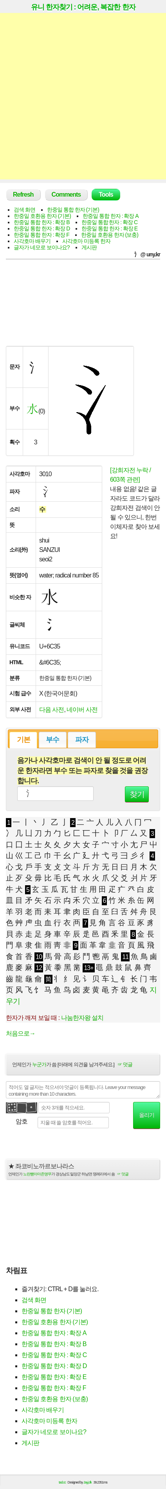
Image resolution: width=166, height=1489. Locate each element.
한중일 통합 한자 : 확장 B (42, 222)
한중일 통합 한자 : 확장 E (109, 228)
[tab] (23, 740)
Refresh (23, 194)
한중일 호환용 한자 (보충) (109, 235)
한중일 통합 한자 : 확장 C (109, 222)
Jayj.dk (87, 1482)
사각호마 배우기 (32, 241)
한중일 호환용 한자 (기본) (42, 216)
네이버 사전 (82, 709)
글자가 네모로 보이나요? (42, 247)
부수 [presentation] (52, 740)
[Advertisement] (83, 96)
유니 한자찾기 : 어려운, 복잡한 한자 (83, 7)
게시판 (89, 247)
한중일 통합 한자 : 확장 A (111, 216)
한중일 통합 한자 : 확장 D (42, 228)
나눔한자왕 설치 (82, 1017)
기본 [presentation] (23, 740)
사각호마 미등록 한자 (86, 241)
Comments (66, 194)
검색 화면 (24, 209)
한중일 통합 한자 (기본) (73, 209)
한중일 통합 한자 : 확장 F (41, 235)
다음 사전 (51, 709)
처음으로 (20, 1033)
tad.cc (62, 1482)
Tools (106, 194)
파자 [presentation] (81, 740)
